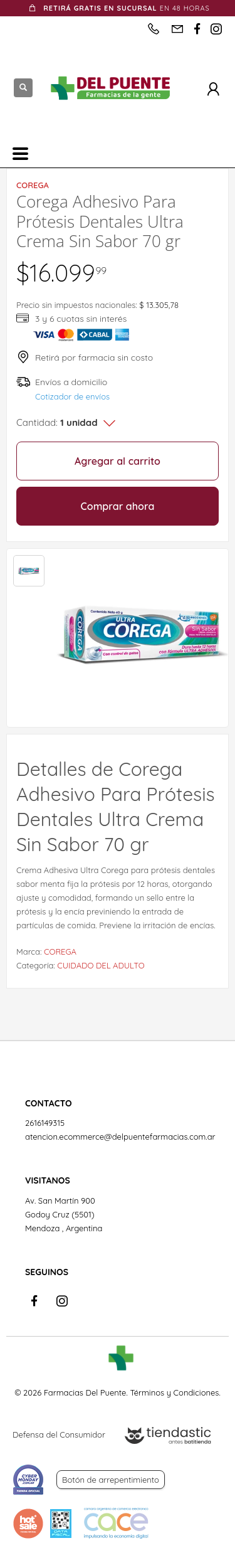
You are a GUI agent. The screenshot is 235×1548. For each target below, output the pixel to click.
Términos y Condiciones (174, 1392)
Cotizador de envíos (72, 396)
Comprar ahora (118, 506)
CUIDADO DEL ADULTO (100, 965)
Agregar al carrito (117, 461)
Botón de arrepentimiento (110, 1480)
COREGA (60, 951)
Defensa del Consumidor (59, 1434)
